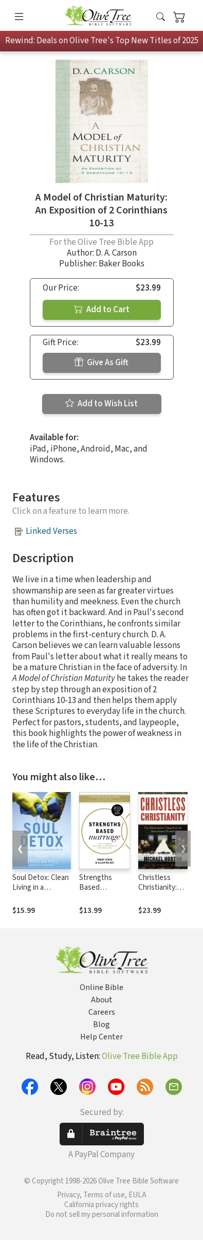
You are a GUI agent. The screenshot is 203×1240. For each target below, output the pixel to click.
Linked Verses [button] (51, 531)
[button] (160, 17)
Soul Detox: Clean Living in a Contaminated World (40, 892)
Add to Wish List (101, 404)
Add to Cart (102, 309)
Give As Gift (101, 362)
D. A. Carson (116, 253)
